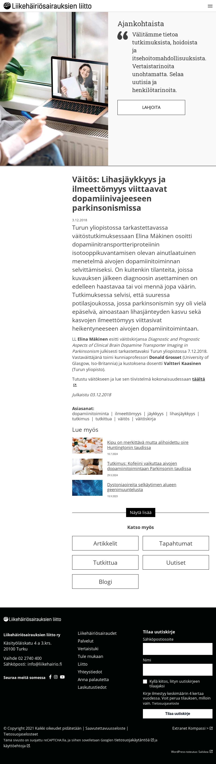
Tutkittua (105, 562)
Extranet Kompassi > (190, 728)
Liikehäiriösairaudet (97, 633)
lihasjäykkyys (182, 413)
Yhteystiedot (90, 672)
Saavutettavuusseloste (105, 728)
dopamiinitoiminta (90, 413)
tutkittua (104, 418)
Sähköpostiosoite (158, 639)
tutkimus (80, 418)
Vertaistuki (88, 648)
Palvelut (85, 641)
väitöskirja (146, 418)
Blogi (105, 581)
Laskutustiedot (92, 687)
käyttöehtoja (15, 745)
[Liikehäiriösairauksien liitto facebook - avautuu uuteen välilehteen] (50, 677)
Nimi (147, 660)
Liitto (83, 664)
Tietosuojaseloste (165, 703)
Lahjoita (151, 107)
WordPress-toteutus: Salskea (190, 752)
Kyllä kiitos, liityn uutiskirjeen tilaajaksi (174, 683)
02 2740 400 (30, 658)
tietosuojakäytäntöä (132, 740)
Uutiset (176, 562)
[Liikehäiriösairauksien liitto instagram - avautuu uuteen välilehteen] (56, 677)
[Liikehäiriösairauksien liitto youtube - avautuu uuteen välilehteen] (62, 677)
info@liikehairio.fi (45, 664)
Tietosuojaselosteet (21, 734)
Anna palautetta (93, 679)
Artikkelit (105, 543)
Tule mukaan (90, 656)
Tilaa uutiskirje (177, 713)
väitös (124, 418)
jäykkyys (156, 413)
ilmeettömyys (128, 413)
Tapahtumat (175, 543)
